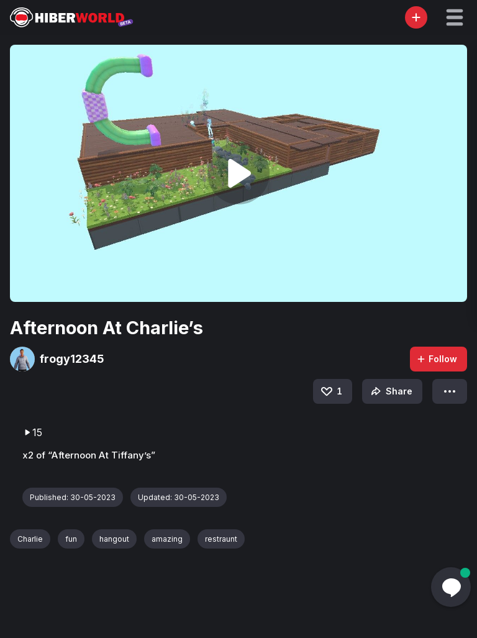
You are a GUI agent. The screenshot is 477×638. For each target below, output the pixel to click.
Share (390, 391)
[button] (454, 17)
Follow (436, 358)
